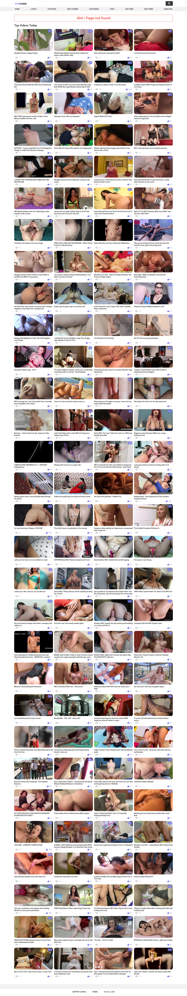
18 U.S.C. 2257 (109, 992)
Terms (95, 992)
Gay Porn (129, 9)
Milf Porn (148, 9)
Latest (34, 9)
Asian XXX (168, 9)
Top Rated (51, 9)
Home (17, 9)
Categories (94, 9)
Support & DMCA (79, 992)
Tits (20, 3)
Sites (112, 9)
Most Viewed (72, 9)
